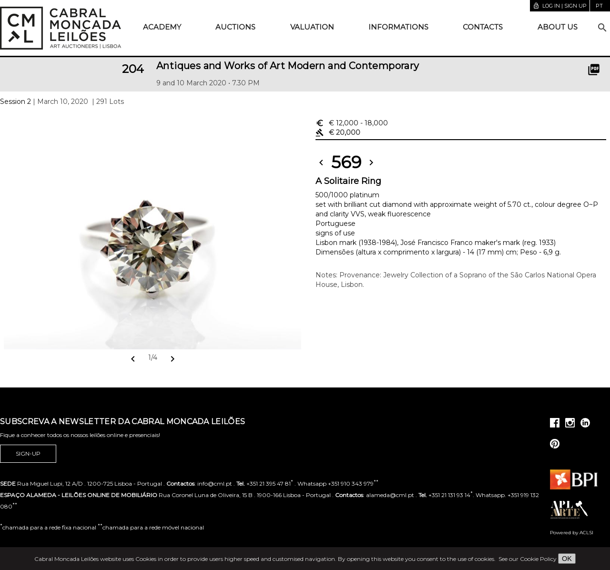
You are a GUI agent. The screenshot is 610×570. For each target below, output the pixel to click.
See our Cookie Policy (527, 558)
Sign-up (28, 453)
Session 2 (15, 101)
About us (558, 26)
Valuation (312, 26)
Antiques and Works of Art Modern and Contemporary (287, 65)
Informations (398, 26)
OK (567, 558)
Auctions (235, 26)
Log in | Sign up (560, 5)
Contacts (483, 26)
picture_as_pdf (593, 69)
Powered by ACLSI (571, 532)
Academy (162, 26)
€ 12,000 (351, 123)
